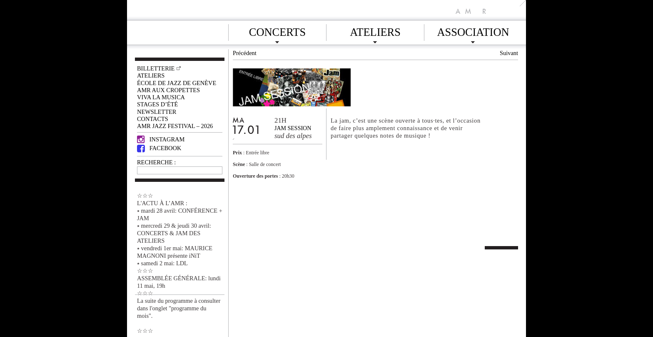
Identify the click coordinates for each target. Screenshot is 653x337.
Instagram (160, 139)
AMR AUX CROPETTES (168, 90)
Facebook (159, 148)
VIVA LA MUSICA (161, 97)
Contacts (152, 119)
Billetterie (155, 68)
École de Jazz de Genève (176, 83)
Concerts (277, 31)
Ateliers (375, 31)
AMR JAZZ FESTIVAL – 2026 (175, 126)
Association (473, 31)
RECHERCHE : (156, 162)
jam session (292, 128)
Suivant (509, 53)
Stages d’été (157, 104)
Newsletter (156, 111)
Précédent (245, 53)
